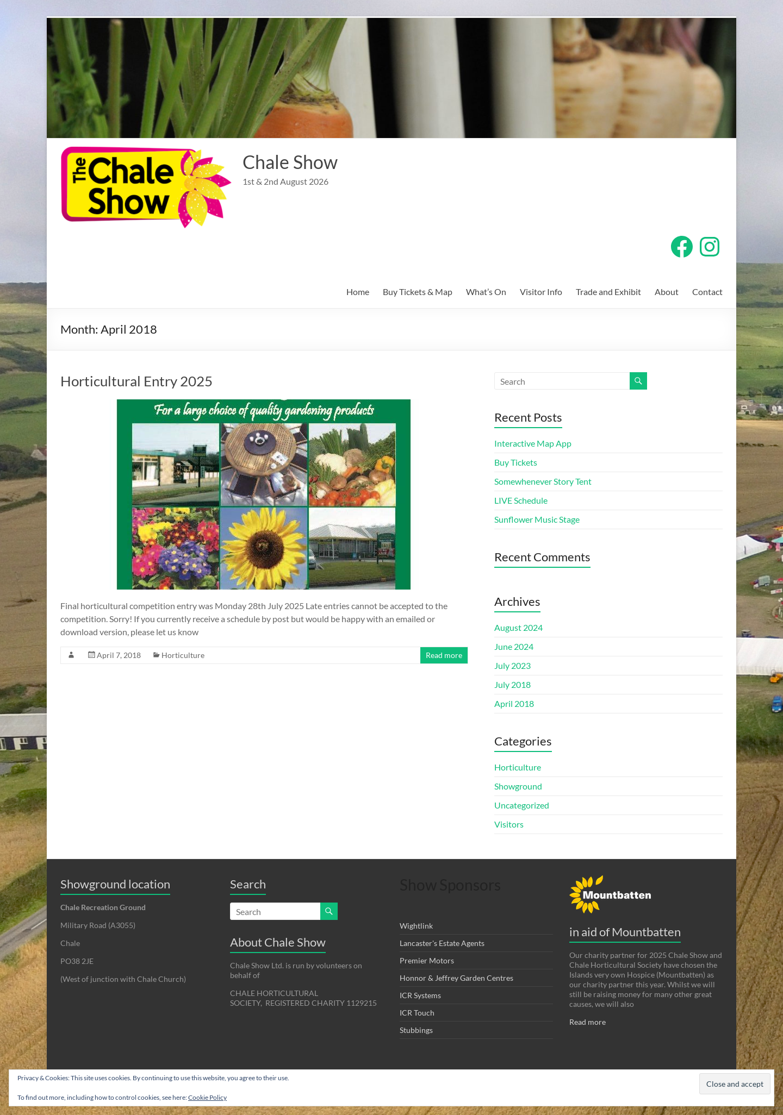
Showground (518, 786)
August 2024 (518, 627)
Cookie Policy (207, 1097)
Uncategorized (521, 805)
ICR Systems (420, 995)
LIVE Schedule (521, 500)
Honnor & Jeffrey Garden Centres (456, 977)
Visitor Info (541, 291)
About (667, 291)
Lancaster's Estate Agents (442, 943)
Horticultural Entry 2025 (136, 381)
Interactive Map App (532, 443)
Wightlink (416, 925)
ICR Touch (417, 1012)
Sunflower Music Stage (537, 519)
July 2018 (512, 684)
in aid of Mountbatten (625, 931)
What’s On (486, 291)
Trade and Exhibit (608, 291)
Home (357, 291)
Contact (707, 291)
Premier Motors (427, 960)
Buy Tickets (515, 462)
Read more (444, 655)
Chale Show (293, 162)
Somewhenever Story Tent (543, 481)
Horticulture (182, 655)
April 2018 (514, 703)
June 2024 (513, 646)
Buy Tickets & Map (417, 291)
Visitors (509, 824)
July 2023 (512, 665)
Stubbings (416, 1030)
